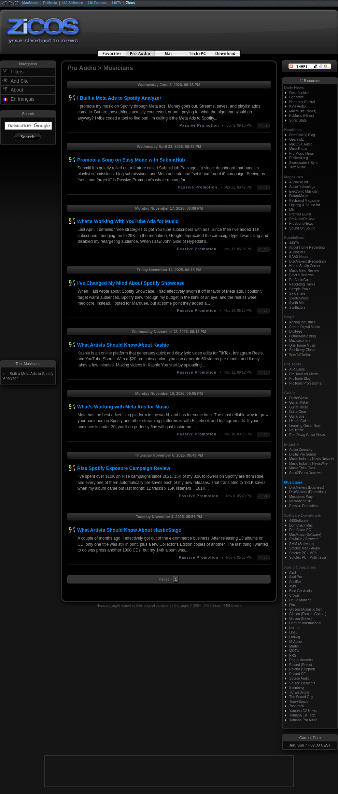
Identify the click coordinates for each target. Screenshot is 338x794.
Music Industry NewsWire (308, 463)
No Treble (296, 430)
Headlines (293, 130)
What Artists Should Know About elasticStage (129, 530)
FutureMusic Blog (302, 336)
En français (22, 99)
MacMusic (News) (302, 111)
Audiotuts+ (297, 252)
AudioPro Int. (299, 182)
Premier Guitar (300, 214)
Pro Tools (292, 364)
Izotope (294, 628)
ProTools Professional (305, 383)
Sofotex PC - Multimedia (307, 557)
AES (292, 572)
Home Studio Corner (304, 266)
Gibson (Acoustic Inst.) (306, 609)
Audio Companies (300, 567)
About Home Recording (307, 247)
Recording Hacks (302, 284)
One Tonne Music (302, 345)
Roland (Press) (300, 665)
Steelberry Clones (302, 350)
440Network (232, 606)
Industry (291, 444)
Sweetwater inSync (303, 163)
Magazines (293, 177)
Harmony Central (302, 102)
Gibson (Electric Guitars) (307, 614)
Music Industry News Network (311, 459)
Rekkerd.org (298, 158)
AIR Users (297, 369)
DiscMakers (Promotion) (307, 492)
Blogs (289, 317)
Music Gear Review (304, 271)
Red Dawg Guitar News (307, 435)
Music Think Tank (302, 468)
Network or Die (300, 501)
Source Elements (302, 683)
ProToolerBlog (300, 378)
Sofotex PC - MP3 (302, 553)
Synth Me (296, 303)
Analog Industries (302, 322)
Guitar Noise (298, 407)
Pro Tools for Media (304, 374)
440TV (116, 3)
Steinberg (296, 687)
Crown (294, 595)
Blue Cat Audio (300, 591)
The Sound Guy (301, 697)
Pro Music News (301, 153)
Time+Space (298, 702)
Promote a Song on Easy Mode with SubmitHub (131, 160)
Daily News (294, 87)
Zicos (130, 3)
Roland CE (297, 674)
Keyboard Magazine (304, 201)
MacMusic (30, 3)
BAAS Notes (298, 257)
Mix (292, 210)
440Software (298, 521)
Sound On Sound (302, 228)
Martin (294, 646)
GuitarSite (296, 416)
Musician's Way (301, 497)
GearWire (296, 97)
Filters (17, 71)
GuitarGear (297, 412)
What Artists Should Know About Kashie (123, 345)
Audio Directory (300, 449)
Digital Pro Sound (302, 454)
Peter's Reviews (301, 275)
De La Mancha (300, 600)
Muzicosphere (299, 341)
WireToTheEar (300, 355)
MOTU (294, 651)
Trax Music (297, 167)
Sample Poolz (299, 289)
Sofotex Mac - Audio (304, 548)
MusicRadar (298, 149)
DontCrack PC (300, 530)
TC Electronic (299, 692)
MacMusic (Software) (305, 535)
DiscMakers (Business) (306, 487)
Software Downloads (302, 515)
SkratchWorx (299, 298)
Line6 (293, 632)
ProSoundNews (301, 223)
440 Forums (97, 3)
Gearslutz (296, 139)
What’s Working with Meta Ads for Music (123, 406)
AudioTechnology (302, 187)
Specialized (294, 238)
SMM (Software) (301, 544)
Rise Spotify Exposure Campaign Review (123, 468)
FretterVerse (298, 398)
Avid (292, 586)
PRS (292, 655)
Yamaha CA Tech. (302, 715)
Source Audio (299, 678)
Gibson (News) (300, 619)
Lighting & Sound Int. (305, 205)
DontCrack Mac (301, 525)
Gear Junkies (299, 93)
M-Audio (295, 641)
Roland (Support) (302, 669)
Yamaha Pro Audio (303, 720)
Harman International (305, 623)
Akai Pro (295, 577)
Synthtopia (297, 307)
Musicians (293, 482)
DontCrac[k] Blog (302, 135)
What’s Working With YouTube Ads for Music (127, 221)
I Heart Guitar (299, 421)
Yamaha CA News (302, 711)
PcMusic (50, 3)
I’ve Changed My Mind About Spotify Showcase (131, 283)
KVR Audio (297, 106)
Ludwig (294, 637)
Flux (292, 605)
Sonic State (298, 120)
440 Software (72, 3)
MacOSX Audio (300, 144)
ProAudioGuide (300, 280)
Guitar (289, 393)
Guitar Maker (299, 402)
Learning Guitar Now (305, 426)
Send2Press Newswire (306, 473)
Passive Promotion (199, 125)
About (17, 90)
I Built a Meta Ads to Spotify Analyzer (119, 98)
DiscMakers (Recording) (307, 261)
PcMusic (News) (301, 115)
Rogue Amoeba (301, 660)
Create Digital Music (304, 327)
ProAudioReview (301, 219)
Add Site (20, 81)
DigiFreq (295, 331)
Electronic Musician (304, 191)
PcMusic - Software (304, 539)
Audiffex (295, 582)
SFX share (297, 293)
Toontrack (296, 706)
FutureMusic (298, 196)
